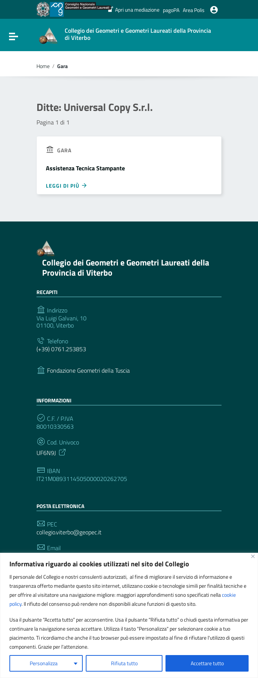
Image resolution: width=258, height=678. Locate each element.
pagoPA (171, 10)
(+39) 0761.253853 (61, 349)
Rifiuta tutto (124, 663)
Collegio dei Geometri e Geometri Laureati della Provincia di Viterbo (125, 267)
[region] (129, 615)
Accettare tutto (207, 663)
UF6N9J (51, 452)
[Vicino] (253, 556)
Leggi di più (67, 185)
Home (43, 66)
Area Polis (194, 10)
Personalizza (44, 663)
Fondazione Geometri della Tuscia (88, 370)
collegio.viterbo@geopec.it (69, 532)
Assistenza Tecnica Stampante (85, 168)
